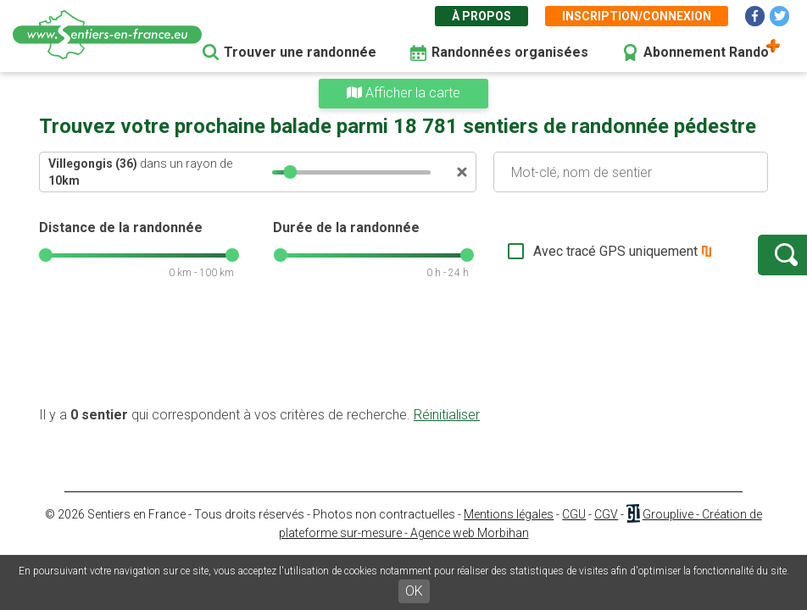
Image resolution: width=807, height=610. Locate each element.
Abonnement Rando (706, 52)
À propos (481, 16)
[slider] (290, 172)
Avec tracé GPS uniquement (560, 251)
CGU (574, 514)
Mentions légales (509, 514)
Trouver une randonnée (300, 52)
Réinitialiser (447, 415)
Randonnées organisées (509, 52)
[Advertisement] (403, 351)
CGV (606, 514)
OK (414, 591)
